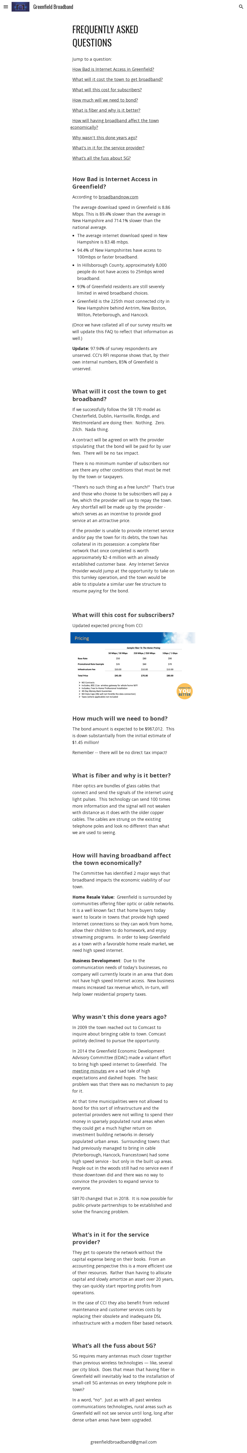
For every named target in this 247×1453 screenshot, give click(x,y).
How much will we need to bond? (105, 100)
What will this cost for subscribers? (107, 90)
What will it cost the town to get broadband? (117, 79)
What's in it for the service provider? (108, 148)
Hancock (139, 315)
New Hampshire (93, 308)
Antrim (132, 308)
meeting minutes (89, 1071)
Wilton (83, 315)
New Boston (153, 308)
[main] (123, 36)
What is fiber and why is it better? (106, 110)
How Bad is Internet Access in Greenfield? (113, 69)
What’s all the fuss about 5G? (101, 158)
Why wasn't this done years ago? (104, 137)
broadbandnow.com (118, 197)
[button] (6, 6)
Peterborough (106, 315)
